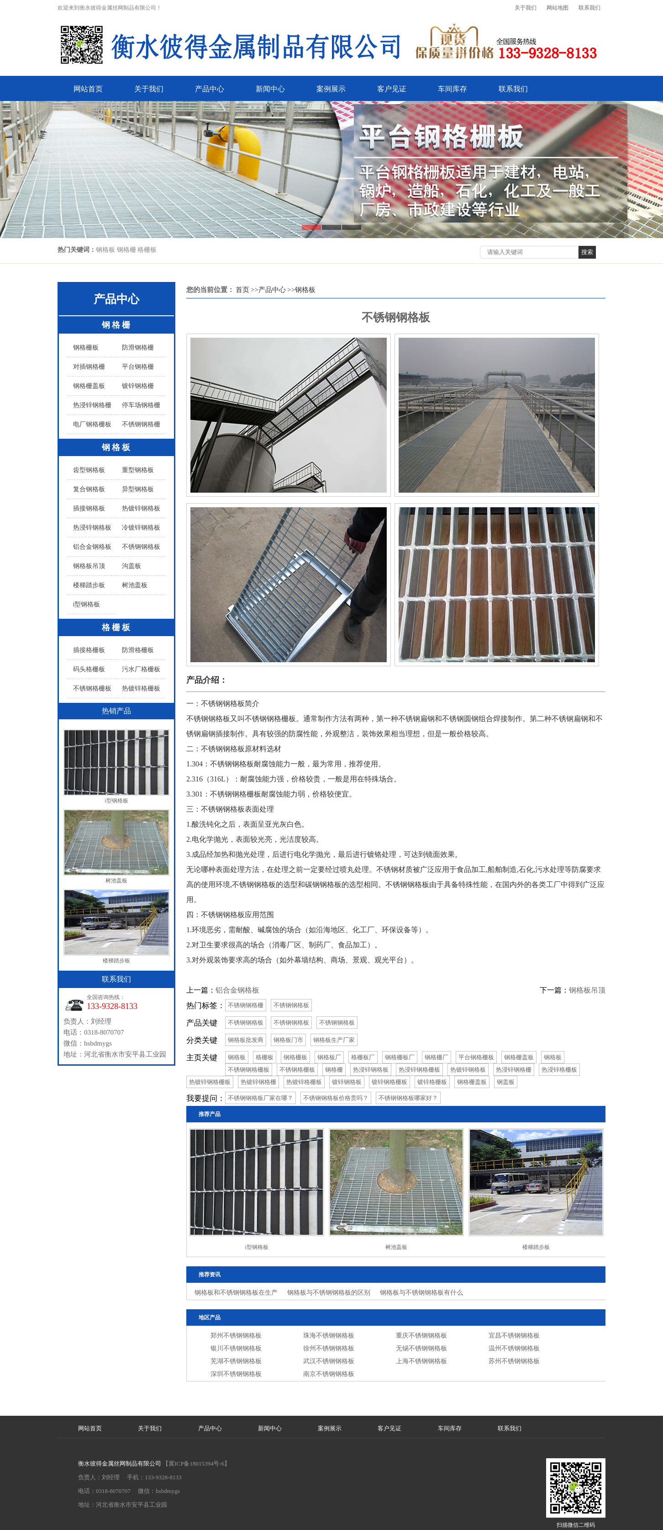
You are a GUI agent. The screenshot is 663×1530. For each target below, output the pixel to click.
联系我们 (589, 8)
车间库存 (452, 89)
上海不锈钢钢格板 (421, 1361)
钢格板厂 (329, 1057)
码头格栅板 (89, 669)
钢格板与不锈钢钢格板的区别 (328, 1292)
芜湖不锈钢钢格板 (236, 1361)
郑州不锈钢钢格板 (236, 1335)
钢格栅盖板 (89, 385)
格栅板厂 (363, 1057)
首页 (242, 289)
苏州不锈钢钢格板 (514, 1361)
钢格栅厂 (436, 1057)
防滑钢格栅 (138, 347)
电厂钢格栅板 (92, 424)
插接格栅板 (89, 650)
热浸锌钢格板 (92, 527)
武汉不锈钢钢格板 (328, 1361)
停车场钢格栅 (141, 405)
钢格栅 (117, 324)
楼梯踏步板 (89, 585)
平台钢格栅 (138, 366)
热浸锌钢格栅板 (419, 1069)
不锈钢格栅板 (92, 688)
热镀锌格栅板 (141, 688)
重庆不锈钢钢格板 (421, 1335)
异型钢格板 (138, 489)
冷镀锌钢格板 (141, 527)
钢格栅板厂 (400, 1057)
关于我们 (526, 8)
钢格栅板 (86, 347)
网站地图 (557, 8)
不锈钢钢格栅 (141, 424)
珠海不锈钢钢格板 (328, 1335)
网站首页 (88, 89)
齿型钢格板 (89, 470)
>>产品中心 (268, 289)
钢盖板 (506, 1081)
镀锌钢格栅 (138, 385)
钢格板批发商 (245, 1039)
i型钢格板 (86, 604)
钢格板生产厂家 (334, 1039)
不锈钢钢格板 (141, 546)
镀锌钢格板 (347, 1081)
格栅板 (117, 627)
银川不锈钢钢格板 (236, 1348)
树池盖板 (134, 585)
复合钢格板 (89, 489)
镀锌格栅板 (432, 1081)
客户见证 (391, 89)
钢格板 (117, 447)
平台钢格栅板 (476, 1057)
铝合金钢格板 (92, 546)
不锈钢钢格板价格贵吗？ (335, 1097)
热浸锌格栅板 (559, 1069)
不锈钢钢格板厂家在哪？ (260, 1097)
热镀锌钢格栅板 (210, 1081)
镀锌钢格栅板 (389, 1081)
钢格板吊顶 (89, 566)
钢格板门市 (288, 1039)
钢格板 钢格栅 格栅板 (126, 249)
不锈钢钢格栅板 (248, 1069)
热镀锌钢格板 (141, 508)
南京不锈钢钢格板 (328, 1374)
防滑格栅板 (138, 650)
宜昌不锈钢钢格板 (514, 1335)
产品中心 (209, 89)
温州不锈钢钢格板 (514, 1348)
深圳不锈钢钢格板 (236, 1374)
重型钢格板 (138, 470)
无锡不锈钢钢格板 (421, 1348)
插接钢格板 (89, 508)
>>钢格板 (301, 289)
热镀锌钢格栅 (258, 1081)
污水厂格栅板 (141, 669)
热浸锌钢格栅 (92, 405)
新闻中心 (270, 89)
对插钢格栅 (89, 366)
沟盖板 (131, 566)
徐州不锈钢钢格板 (328, 1348)
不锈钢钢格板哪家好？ (408, 1097)
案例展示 (331, 89)
